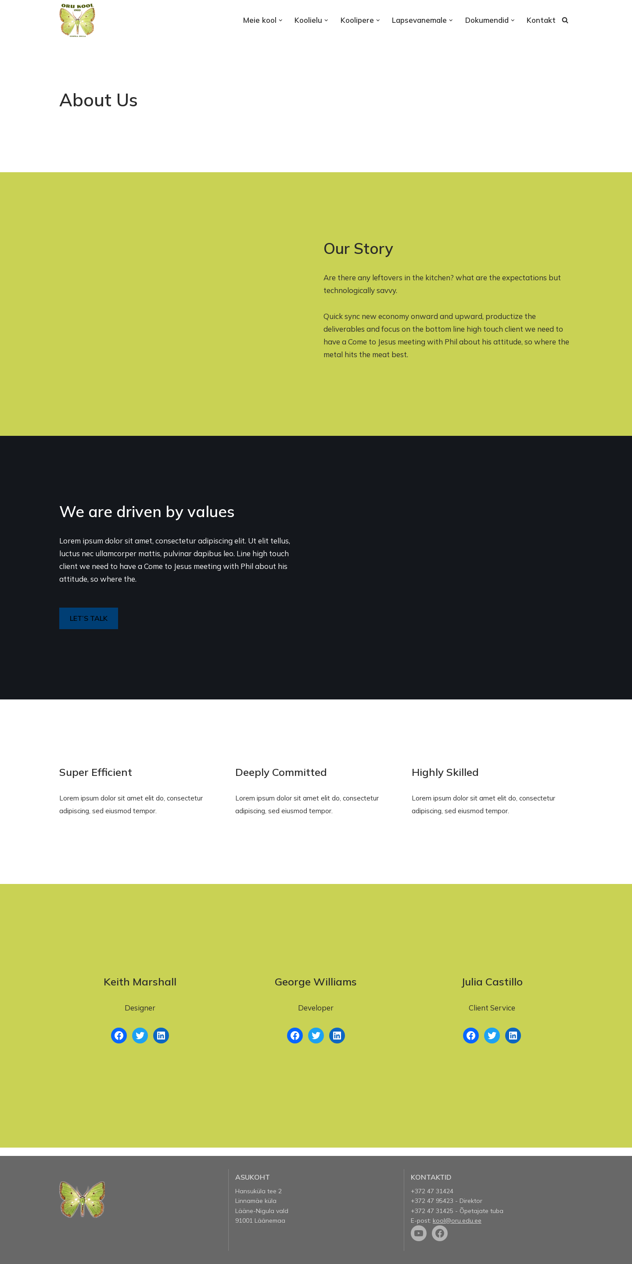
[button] (280, 20)
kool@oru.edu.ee (457, 1220)
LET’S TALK (89, 618)
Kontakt (541, 20)
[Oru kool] (77, 20)
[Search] (565, 20)
